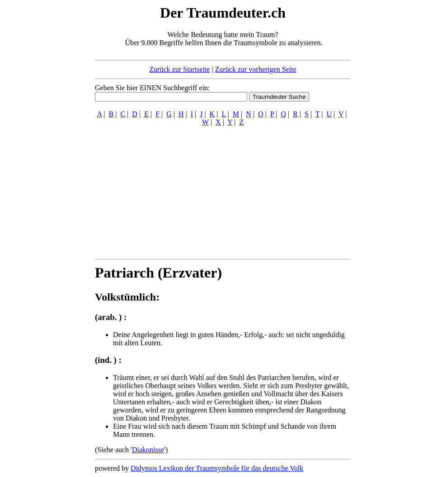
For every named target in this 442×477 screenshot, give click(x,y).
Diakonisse (148, 450)
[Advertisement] (40, 139)
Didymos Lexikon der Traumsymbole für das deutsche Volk (217, 468)
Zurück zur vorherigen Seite (255, 69)
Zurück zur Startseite (179, 69)
